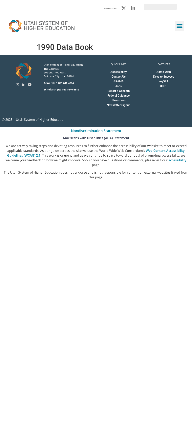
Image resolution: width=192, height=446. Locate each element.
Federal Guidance (118, 95)
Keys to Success (163, 76)
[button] (179, 26)
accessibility (177, 160)
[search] (160, 7)
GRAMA (119, 81)
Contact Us (119, 76)
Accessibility (118, 72)
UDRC (163, 86)
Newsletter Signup (118, 105)
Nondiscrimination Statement (96, 130)
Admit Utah (164, 72)
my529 (163, 81)
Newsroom (118, 100)
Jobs (119, 86)
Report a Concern (118, 91)
